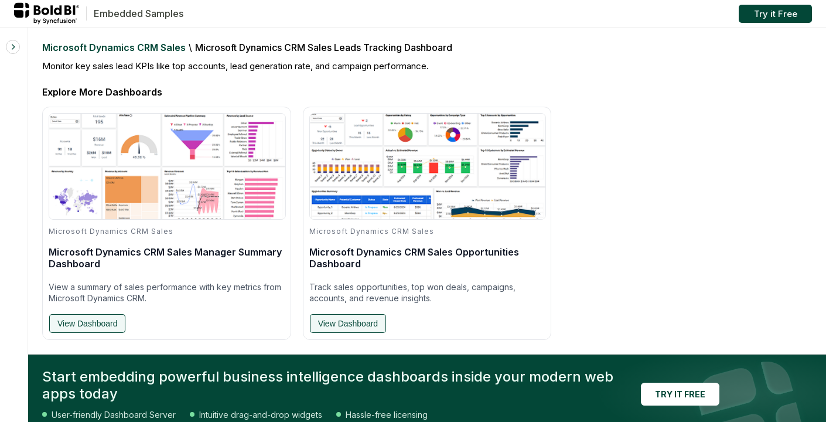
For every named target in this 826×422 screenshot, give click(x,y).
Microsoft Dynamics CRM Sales (114, 47)
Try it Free (775, 13)
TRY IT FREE (680, 394)
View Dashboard (87, 323)
